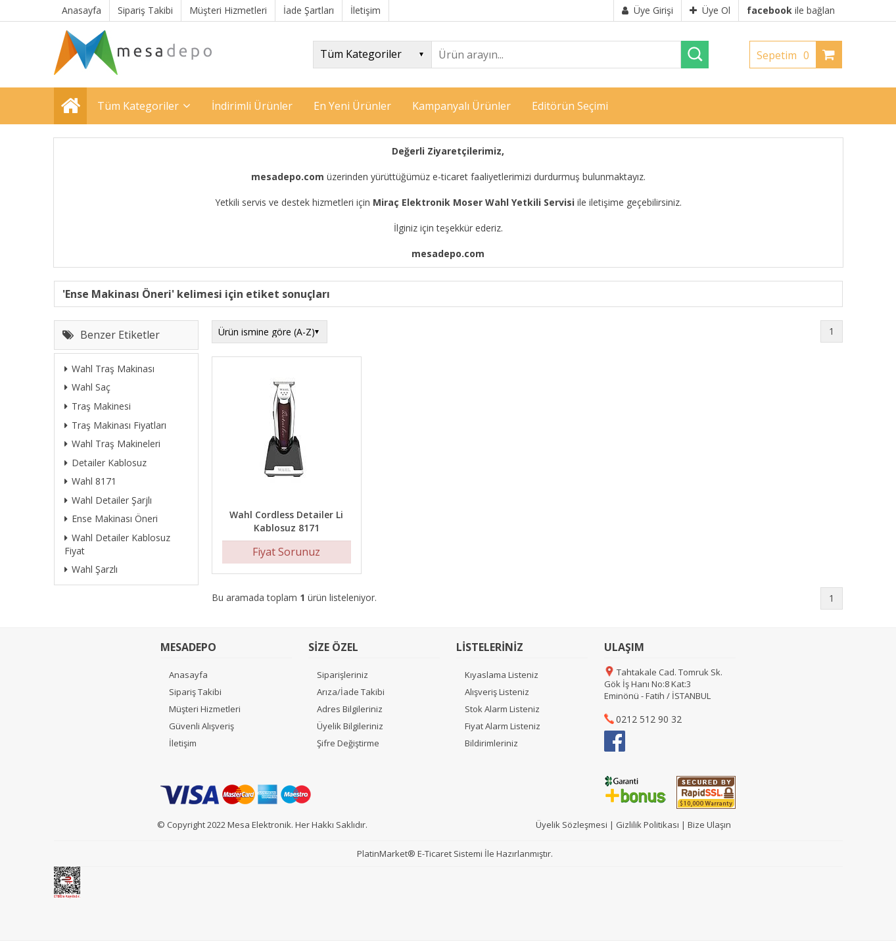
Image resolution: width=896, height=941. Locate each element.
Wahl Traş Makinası (109, 368)
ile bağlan (791, 10)
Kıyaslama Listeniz (501, 675)
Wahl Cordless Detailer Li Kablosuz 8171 (286, 521)
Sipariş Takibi (195, 692)
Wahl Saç (87, 387)
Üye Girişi (647, 10)
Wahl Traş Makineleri (112, 443)
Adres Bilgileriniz (350, 709)
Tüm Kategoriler (138, 106)
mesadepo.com (287, 176)
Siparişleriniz (342, 675)
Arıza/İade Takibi (351, 692)
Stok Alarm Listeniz (502, 709)
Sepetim (786, 55)
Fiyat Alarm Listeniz (502, 726)
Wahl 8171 (90, 481)
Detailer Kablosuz (105, 462)
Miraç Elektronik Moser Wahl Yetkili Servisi (474, 202)
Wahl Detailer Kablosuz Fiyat (117, 544)
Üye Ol (710, 10)
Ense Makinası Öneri (111, 518)
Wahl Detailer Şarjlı (108, 500)
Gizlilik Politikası (647, 825)
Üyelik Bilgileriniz (350, 726)
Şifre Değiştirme (348, 743)
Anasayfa (188, 675)
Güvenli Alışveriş (201, 726)
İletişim (183, 743)
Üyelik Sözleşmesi (571, 825)
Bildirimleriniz (491, 743)
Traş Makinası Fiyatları (115, 425)
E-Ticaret (434, 853)
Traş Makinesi (97, 406)
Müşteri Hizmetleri (205, 709)
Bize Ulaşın (709, 825)
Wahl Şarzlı (91, 569)
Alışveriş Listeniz (497, 692)
